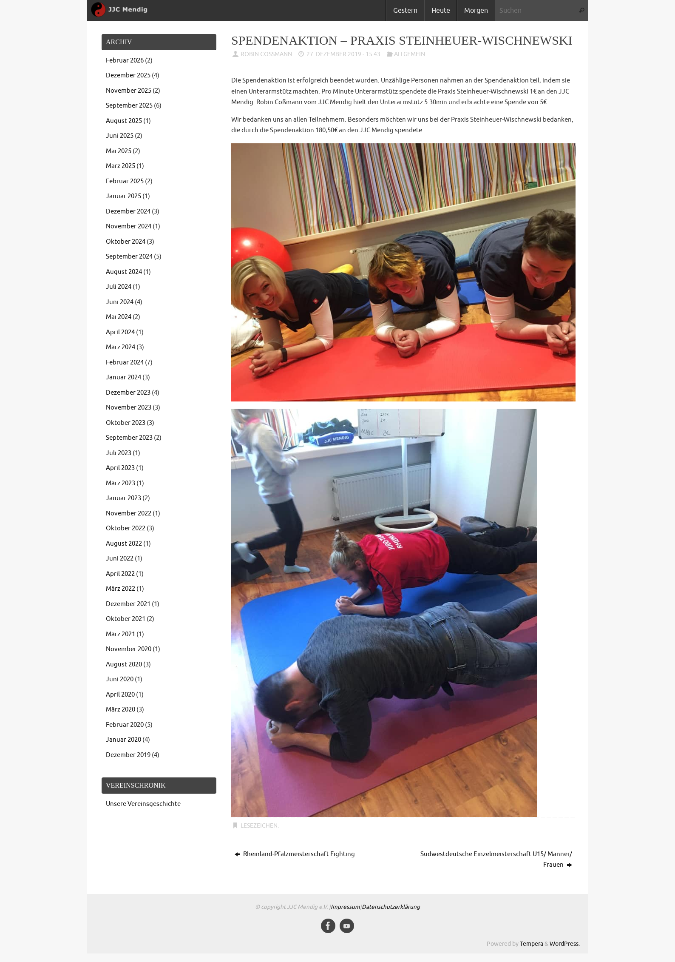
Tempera (531, 944)
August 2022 (124, 544)
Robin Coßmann (266, 54)
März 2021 (120, 634)
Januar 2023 (123, 498)
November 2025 (128, 91)
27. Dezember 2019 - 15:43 (343, 54)
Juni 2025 (119, 136)
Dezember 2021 (128, 604)
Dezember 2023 (128, 393)
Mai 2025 (118, 151)
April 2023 (120, 468)
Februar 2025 (125, 181)
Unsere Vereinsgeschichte (143, 804)
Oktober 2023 (125, 423)
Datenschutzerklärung (391, 907)
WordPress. (565, 944)
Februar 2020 (125, 725)
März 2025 (120, 166)
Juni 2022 (119, 559)
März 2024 (120, 347)
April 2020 (120, 695)
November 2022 (128, 513)
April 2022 (120, 574)
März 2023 (120, 483)
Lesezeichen (259, 825)
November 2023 (128, 408)
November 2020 (128, 649)
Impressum (345, 907)
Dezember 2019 (128, 755)
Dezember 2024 (128, 212)
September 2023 (129, 438)
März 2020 (120, 710)
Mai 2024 (118, 317)
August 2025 (124, 121)
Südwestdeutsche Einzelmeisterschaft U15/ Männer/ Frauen (496, 859)
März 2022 (120, 589)
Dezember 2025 (128, 75)
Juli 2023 (118, 453)
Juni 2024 (119, 302)
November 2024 (128, 226)
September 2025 (129, 106)
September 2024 (129, 257)
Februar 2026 (125, 61)
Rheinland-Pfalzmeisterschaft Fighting (295, 854)
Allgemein (409, 54)
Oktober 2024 (125, 242)
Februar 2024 (125, 363)
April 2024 (120, 332)
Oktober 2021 (125, 619)
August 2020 (124, 664)
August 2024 (124, 272)
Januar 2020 (123, 740)
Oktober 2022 (125, 528)
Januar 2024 (123, 377)
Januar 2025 (123, 196)
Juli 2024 (118, 287)
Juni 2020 (119, 679)
